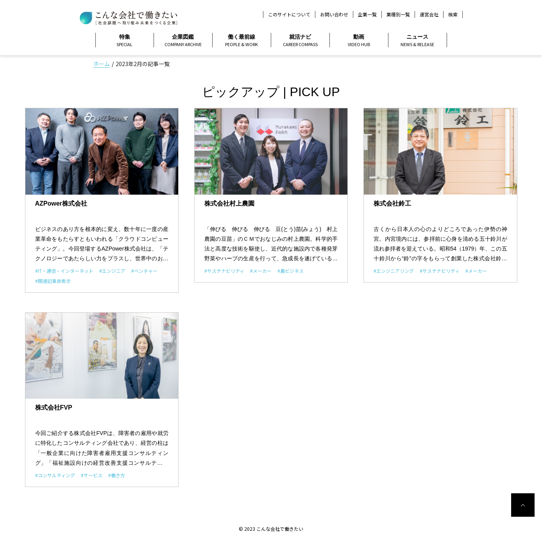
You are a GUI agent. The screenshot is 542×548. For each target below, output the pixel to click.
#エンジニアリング (394, 270)
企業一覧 (367, 14)
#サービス (91, 475)
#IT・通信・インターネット (64, 270)
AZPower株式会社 (61, 203)
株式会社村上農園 (229, 203)
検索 (453, 14)
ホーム (101, 64)
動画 (359, 41)
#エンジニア (112, 270)
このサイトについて (289, 14)
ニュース (417, 41)
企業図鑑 (183, 41)
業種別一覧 (398, 14)
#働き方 (116, 475)
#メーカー (261, 270)
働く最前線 (242, 41)
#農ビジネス (290, 270)
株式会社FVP (53, 407)
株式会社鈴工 (392, 203)
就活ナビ (300, 41)
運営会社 (429, 14)
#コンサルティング (55, 475)
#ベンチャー (144, 270)
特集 (125, 41)
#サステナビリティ (224, 270)
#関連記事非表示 (53, 281)
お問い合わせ (334, 14)
